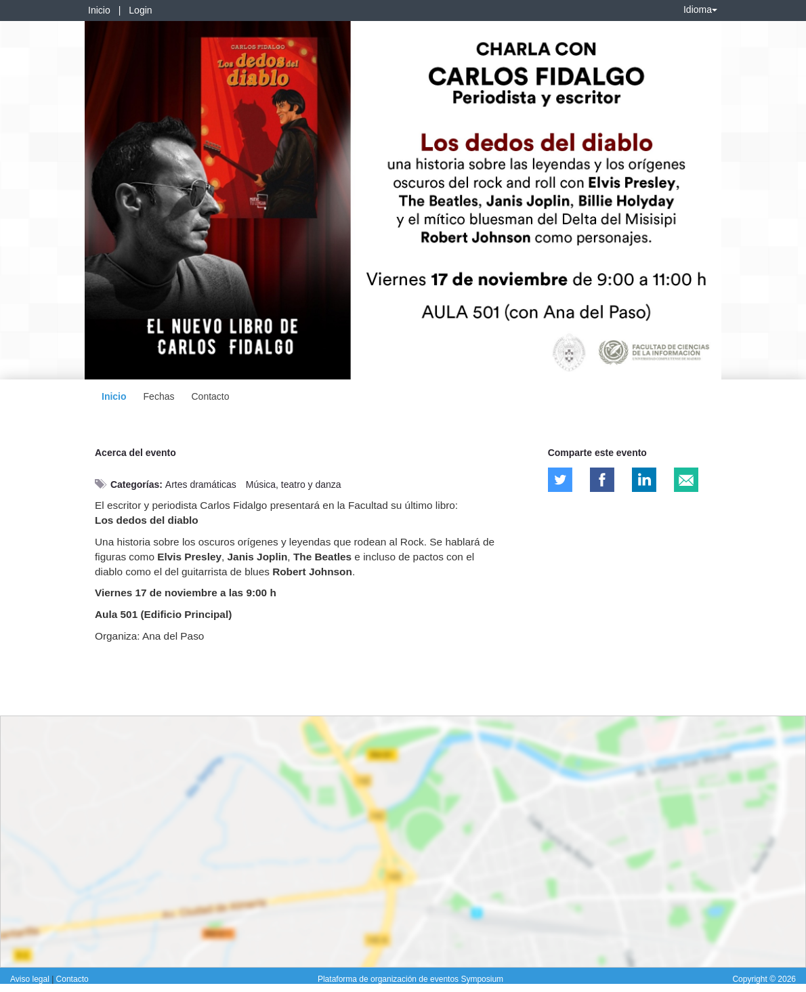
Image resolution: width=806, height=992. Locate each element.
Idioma (700, 9)
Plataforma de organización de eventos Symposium (410, 979)
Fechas (159, 396)
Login (140, 10)
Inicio (99, 10)
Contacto (210, 396)
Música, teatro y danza (293, 484)
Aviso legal (30, 979)
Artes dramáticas (200, 484)
